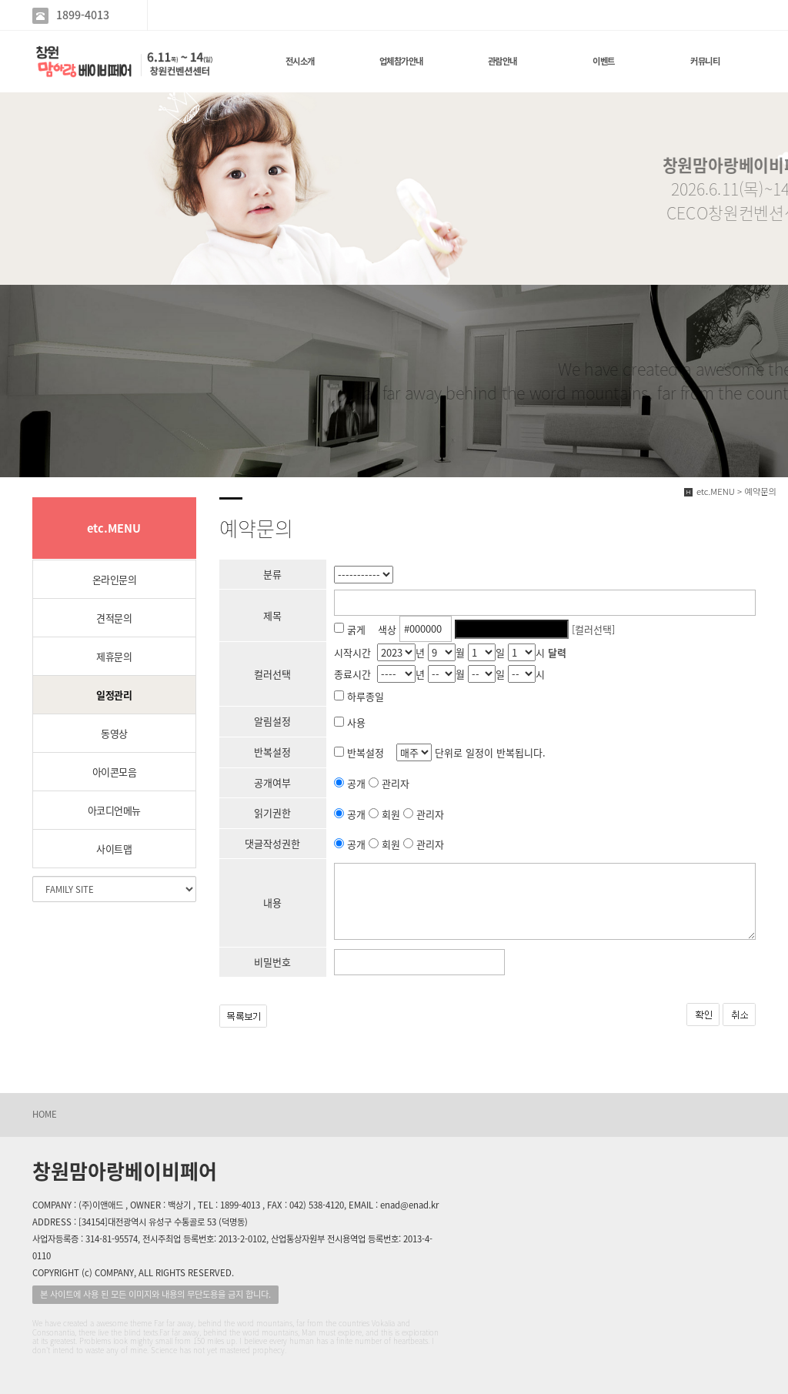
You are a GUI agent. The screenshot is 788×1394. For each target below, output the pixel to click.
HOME (44, 1114)
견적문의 (114, 617)
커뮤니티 (705, 61)
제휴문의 (114, 656)
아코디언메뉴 (114, 810)
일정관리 (114, 694)
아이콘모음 (114, 771)
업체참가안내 (401, 61)
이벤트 (604, 61)
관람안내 (502, 61)
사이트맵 (114, 848)
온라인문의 (114, 579)
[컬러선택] (593, 628)
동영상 (114, 733)
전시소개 (300, 61)
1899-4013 (82, 15)
